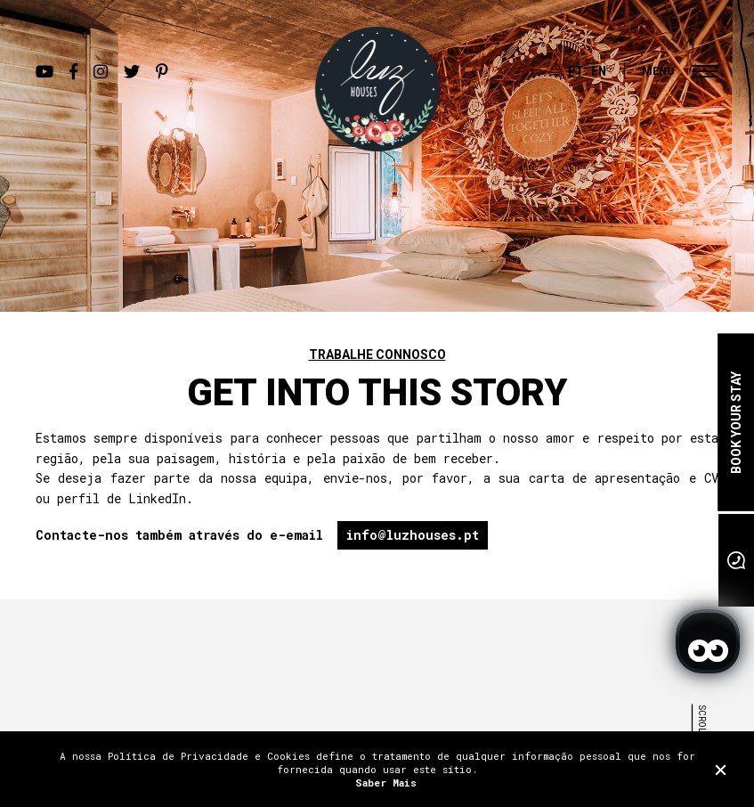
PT (576, 70)
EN (598, 70)
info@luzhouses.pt (412, 534)
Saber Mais (386, 782)
